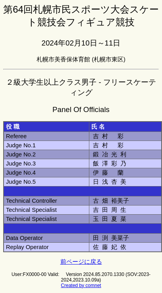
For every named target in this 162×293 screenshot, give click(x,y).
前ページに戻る (81, 262)
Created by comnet (81, 285)
